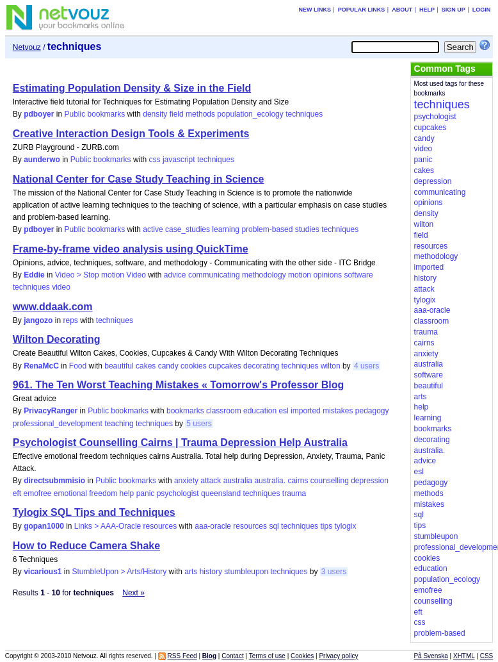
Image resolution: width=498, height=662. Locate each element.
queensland (221, 493)
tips (326, 526)
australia (237, 480)
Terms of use (267, 655)
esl (283, 410)
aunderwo (42, 159)
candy (168, 365)
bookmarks (185, 410)
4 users (366, 365)
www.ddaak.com (53, 306)
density (155, 114)
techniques (304, 114)
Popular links (361, 9)
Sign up (453, 9)
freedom (103, 493)
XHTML (464, 655)
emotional (70, 493)
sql (273, 526)
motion (299, 274)
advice (175, 274)
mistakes (338, 410)
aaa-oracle (213, 526)
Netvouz (27, 47)
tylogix (345, 526)
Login (481, 9)
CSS (487, 655)
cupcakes (225, 365)
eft (17, 493)
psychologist (178, 493)
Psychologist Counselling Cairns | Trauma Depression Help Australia (180, 442)
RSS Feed (182, 655)
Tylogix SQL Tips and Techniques (94, 512)
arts (190, 571)
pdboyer (39, 114)
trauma (294, 493)
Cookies (302, 655)
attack (210, 480)
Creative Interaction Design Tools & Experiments (131, 133)
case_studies (187, 229)
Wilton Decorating (56, 339)
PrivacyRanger (50, 410)
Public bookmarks (95, 114)
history (211, 571)
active (153, 229)
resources (250, 526)
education (260, 410)
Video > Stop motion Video (100, 274)
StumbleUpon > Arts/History (119, 571)
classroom (223, 410)
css (155, 159)
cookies (194, 365)
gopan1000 (44, 526)
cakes (146, 365)
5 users (198, 423)
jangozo (38, 320)
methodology (264, 274)
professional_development (57, 423)
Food (77, 365)
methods (200, 114)
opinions (327, 274)
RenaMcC (41, 365)
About (402, 9)
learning (225, 229)
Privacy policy (338, 655)
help (127, 493)
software (358, 274)
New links (314, 9)
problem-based (267, 229)
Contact (232, 655)
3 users (333, 571)
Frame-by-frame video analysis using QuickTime (130, 249)
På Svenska (430, 655)
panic (145, 493)
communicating (214, 274)
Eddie (34, 274)
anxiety (186, 480)
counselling (329, 480)
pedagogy (372, 410)
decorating (261, 365)
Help (427, 9)
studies (307, 229)
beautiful (118, 365)
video (61, 287)
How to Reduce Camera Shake (86, 545)
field (177, 114)
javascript (179, 159)
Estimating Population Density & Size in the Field (132, 88)
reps (70, 320)
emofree (37, 493)
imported (306, 410)
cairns (297, 480)
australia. (269, 480)
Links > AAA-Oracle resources (125, 526)
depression (370, 480)
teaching (118, 423)
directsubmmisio (54, 480)
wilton (331, 365)
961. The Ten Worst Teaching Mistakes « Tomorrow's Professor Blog (178, 384)
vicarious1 (42, 571)
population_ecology (250, 114)
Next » (133, 592)
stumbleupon (246, 571)
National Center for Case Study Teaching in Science (138, 179)
